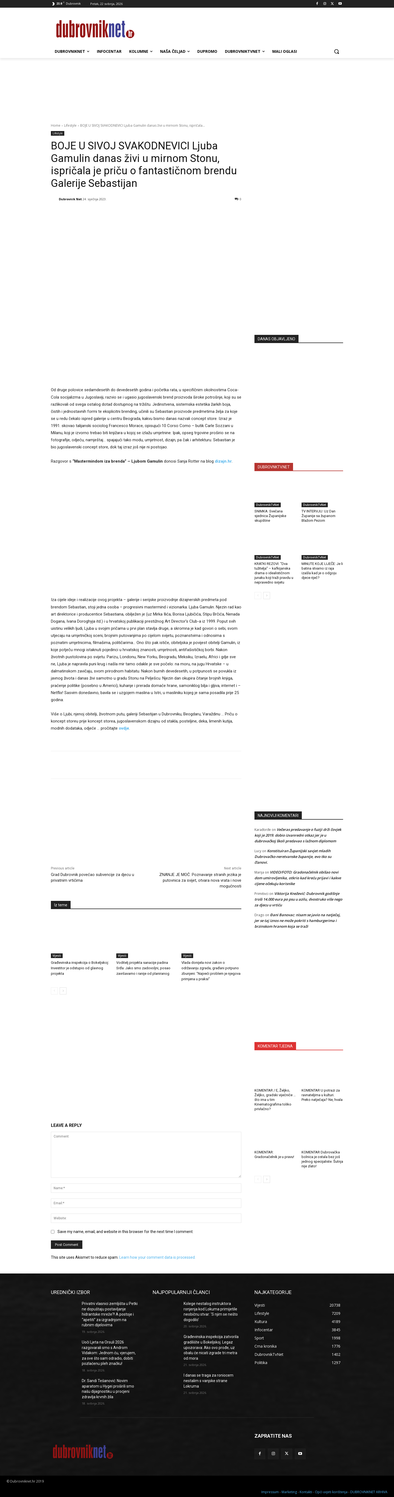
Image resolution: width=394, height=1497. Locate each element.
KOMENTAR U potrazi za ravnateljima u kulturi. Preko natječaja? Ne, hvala (322, 1095)
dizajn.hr (223, 461)
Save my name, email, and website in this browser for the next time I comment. (125, 1231)
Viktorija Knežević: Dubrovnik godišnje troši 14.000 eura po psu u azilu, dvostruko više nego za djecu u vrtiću (298, 899)
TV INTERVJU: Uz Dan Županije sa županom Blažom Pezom (318, 516)
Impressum (270, 1492)
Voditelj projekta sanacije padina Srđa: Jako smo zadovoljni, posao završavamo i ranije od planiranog (143, 968)
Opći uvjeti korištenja (331, 1492)
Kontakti (306, 1492)
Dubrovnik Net (70, 199)
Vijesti (57, 956)
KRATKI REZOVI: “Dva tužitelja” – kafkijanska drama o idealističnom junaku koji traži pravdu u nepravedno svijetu (273, 573)
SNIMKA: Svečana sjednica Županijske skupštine (270, 516)
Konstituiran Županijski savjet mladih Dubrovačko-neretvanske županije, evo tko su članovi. (292, 856)
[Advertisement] (299, 277)
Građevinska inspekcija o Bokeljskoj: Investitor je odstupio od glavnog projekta (80, 968)
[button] (336, 51)
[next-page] (63, 990)
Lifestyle (70, 125)
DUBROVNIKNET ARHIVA (368, 1492)
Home (55, 125)
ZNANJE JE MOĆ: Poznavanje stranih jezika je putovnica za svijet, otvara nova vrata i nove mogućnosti (200, 880)
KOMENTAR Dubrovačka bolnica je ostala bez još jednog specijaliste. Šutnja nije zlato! (322, 1159)
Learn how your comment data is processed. (157, 1257)
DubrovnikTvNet (267, 505)
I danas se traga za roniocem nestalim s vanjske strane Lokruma (208, 1380)
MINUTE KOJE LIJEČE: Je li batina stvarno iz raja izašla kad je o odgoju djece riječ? (322, 571)
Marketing (289, 1492)
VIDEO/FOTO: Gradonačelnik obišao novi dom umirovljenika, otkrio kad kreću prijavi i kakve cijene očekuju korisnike (297, 878)
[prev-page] (54, 990)
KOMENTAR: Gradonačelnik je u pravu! (274, 1154)
